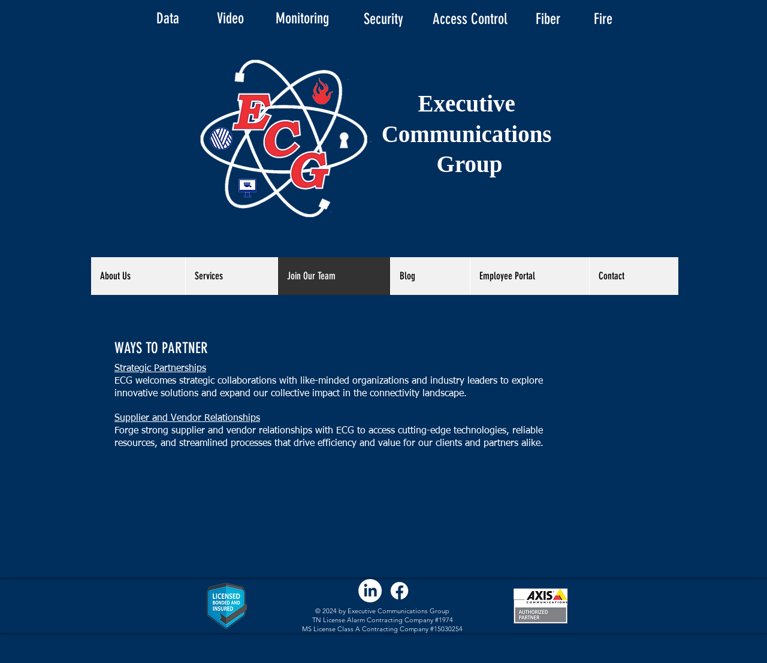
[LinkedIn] (370, 590)
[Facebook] (399, 590)
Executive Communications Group (470, 134)
